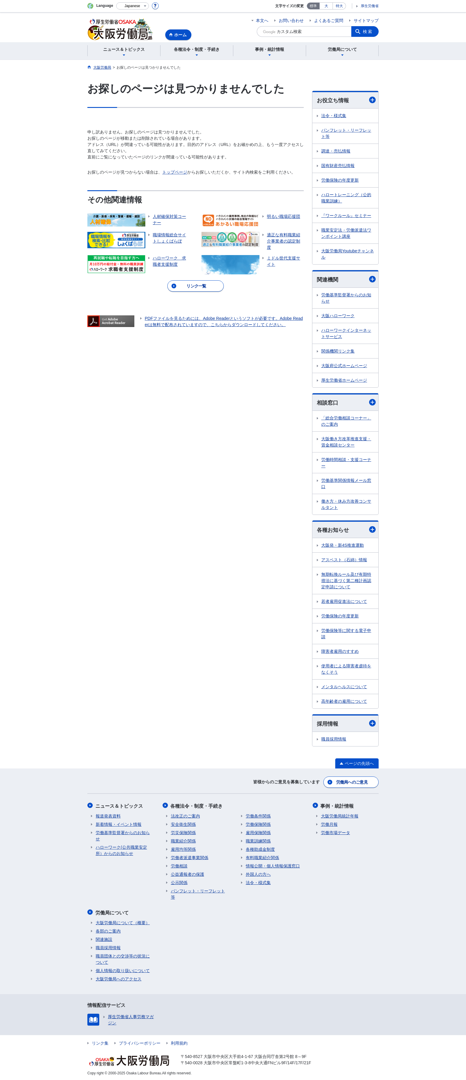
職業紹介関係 (183, 840)
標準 (313, 6)
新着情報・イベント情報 (118, 824)
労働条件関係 (258, 815)
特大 (339, 6)
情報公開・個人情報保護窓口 (273, 865)
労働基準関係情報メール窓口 (346, 483)
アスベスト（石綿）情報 (344, 560)
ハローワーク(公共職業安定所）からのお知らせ (121, 850)
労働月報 (329, 824)
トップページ (174, 172)
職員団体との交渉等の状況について (123, 958)
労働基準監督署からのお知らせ (346, 298)
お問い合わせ (291, 20)
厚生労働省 (370, 6)
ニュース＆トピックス (119, 805)
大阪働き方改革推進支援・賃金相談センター (346, 442)
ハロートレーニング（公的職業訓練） (346, 197)
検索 (368, 31)
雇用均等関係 (183, 849)
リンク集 (100, 1042)
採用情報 (346, 724)
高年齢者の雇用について (344, 701)
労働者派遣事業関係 (189, 857)
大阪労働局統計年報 (339, 815)
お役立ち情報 (346, 100)
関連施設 (104, 938)
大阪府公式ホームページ (344, 366)
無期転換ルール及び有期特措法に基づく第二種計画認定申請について (346, 580)
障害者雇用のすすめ (340, 651)
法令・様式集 (333, 115)
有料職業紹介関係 (262, 857)
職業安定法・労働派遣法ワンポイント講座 (346, 233)
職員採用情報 (333, 739)
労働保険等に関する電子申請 (346, 633)
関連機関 (346, 279)
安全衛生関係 (183, 824)
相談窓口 (346, 402)
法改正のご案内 (185, 815)
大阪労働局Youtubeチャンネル (347, 254)
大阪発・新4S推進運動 (342, 545)
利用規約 (179, 1042)
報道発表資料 (108, 815)
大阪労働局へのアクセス (118, 978)
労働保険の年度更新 (340, 180)
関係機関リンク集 (338, 351)
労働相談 (179, 865)
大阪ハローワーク (338, 316)
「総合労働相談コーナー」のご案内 (346, 421)
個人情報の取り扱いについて (123, 969)
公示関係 (179, 882)
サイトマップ (366, 20)
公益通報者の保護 (187, 874)
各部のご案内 (108, 930)
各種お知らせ (346, 529)
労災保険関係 (183, 832)
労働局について (112, 911)
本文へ (262, 20)
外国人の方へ (258, 874)
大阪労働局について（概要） (123, 921)
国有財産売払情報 (338, 165)
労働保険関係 (258, 824)
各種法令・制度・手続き (197, 805)
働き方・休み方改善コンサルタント (346, 504)
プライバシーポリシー (139, 1042)
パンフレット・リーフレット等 (346, 133)
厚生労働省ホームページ (344, 380)
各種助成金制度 (260, 849)
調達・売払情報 (335, 151)
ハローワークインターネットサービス (346, 333)
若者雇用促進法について (344, 601)
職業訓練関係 (258, 840)
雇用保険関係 (258, 832)
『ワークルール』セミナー (346, 215)
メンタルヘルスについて (344, 687)
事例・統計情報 (337, 805)
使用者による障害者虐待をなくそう (346, 669)
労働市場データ (335, 832)
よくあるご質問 (328, 20)
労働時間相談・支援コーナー (346, 463)
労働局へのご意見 (352, 782)
